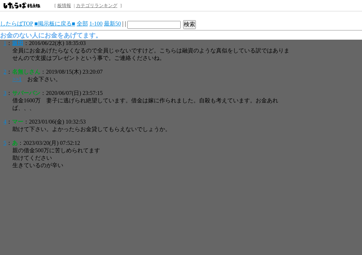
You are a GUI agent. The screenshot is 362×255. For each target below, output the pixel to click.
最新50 (112, 24)
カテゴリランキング (96, 5)
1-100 (96, 24)
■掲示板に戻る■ (54, 24)
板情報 (64, 5)
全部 (82, 24)
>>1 (17, 79)
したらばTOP (16, 24)
